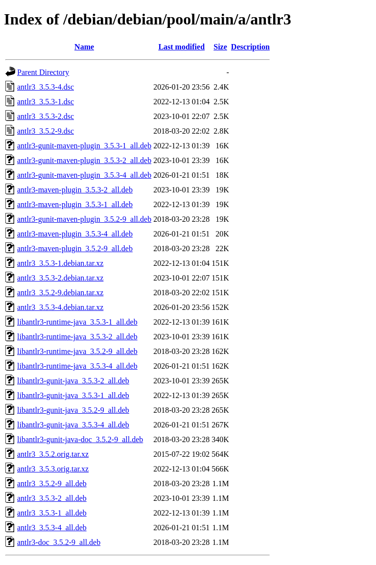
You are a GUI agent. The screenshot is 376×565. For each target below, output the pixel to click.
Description (250, 47)
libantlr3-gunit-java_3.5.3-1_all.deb (73, 395)
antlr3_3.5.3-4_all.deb (52, 527)
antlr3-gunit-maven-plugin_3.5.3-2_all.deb (84, 160)
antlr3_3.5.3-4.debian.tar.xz (60, 307)
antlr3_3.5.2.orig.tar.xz (53, 454)
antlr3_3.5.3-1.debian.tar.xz (60, 263)
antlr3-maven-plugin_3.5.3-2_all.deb (75, 190)
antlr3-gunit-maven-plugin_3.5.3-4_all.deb (84, 175)
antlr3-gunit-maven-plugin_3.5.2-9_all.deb (84, 219)
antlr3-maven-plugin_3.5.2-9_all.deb (75, 248)
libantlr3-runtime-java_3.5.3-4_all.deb (77, 366)
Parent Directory (43, 72)
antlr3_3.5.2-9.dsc (45, 131)
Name (84, 47)
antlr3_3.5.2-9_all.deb (52, 483)
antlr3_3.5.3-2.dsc (45, 116)
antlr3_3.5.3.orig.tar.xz (53, 469)
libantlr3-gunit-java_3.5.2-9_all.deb (73, 410)
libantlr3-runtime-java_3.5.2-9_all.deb (77, 351)
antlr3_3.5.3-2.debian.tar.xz (60, 278)
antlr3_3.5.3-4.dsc (45, 87)
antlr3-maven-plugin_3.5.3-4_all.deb (75, 234)
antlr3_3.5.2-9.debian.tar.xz (60, 292)
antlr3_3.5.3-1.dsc (45, 101)
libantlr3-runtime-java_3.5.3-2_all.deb (77, 336)
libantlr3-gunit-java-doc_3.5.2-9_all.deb (80, 439)
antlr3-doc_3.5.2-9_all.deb (58, 542)
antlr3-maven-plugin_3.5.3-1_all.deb (75, 204)
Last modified (181, 47)
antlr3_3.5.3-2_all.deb (52, 498)
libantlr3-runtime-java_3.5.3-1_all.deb (77, 322)
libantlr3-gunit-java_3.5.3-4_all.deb (73, 425)
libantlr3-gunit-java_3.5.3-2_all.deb (73, 381)
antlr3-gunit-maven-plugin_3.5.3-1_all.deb (84, 145)
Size (220, 47)
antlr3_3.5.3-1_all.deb (52, 513)
